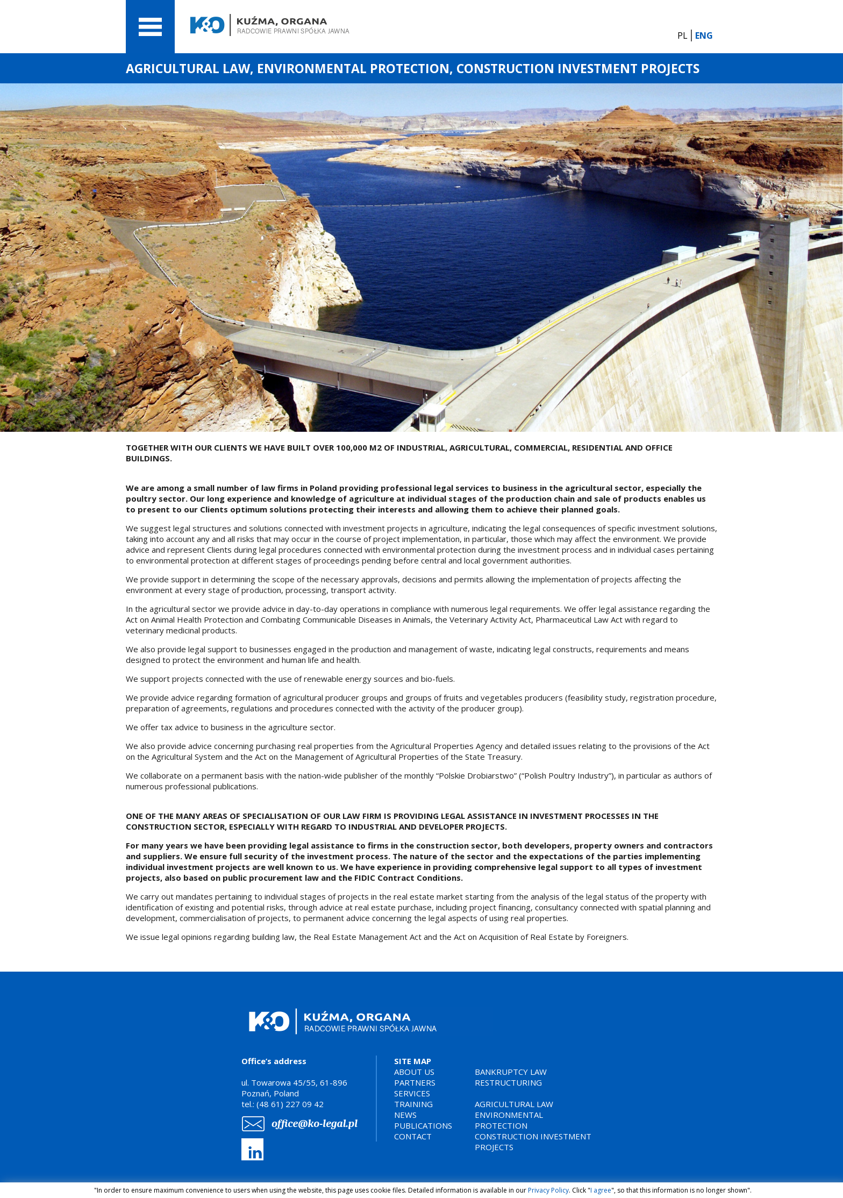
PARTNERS (414, 1082)
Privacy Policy (548, 1190)
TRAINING (413, 1104)
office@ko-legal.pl (315, 1123)
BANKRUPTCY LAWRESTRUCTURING (511, 1077)
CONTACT (413, 1136)
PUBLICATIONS (423, 1125)
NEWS (405, 1114)
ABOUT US (414, 1071)
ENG (704, 35)
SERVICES (412, 1093)
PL (682, 35)
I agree (600, 1190)
